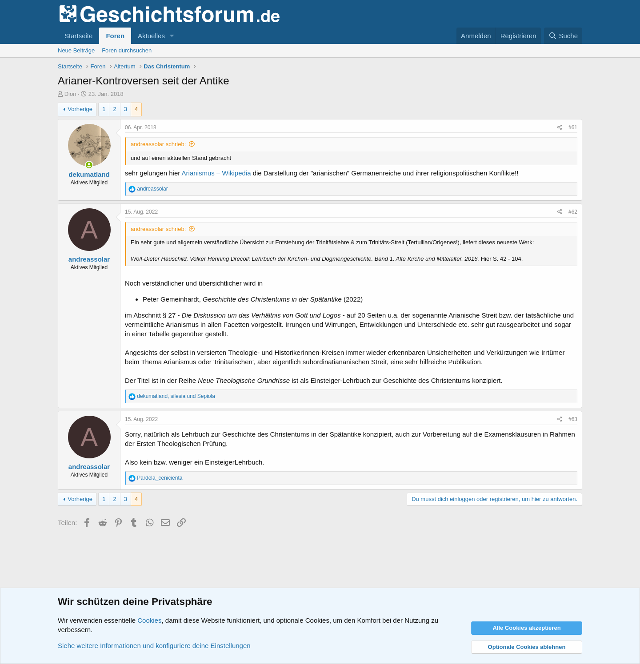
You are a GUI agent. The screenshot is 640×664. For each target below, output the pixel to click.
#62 (572, 212)
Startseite (78, 36)
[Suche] (563, 36)
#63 (572, 419)
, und (176, 396)
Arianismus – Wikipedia (217, 173)
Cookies (149, 620)
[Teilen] (559, 128)
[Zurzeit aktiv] (89, 165)
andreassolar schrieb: (158, 144)
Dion (70, 94)
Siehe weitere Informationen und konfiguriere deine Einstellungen (154, 645)
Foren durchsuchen (127, 50)
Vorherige (80, 109)
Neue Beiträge (76, 50)
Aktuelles (151, 36)
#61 (572, 127)
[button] (172, 36)
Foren (115, 36)
